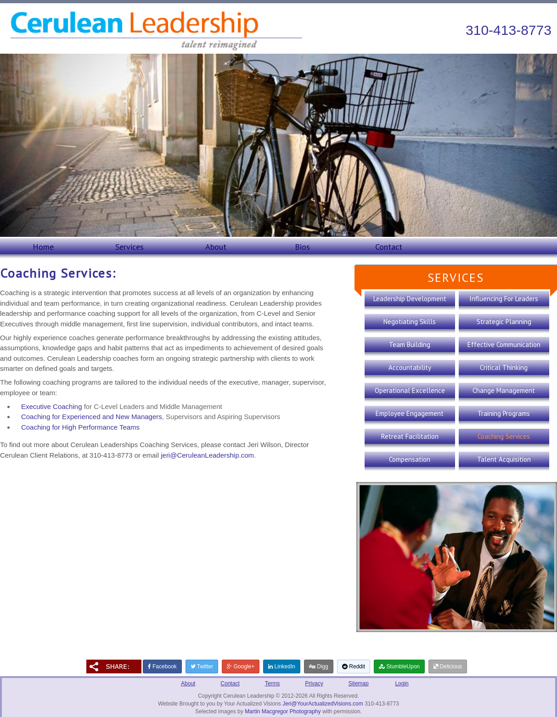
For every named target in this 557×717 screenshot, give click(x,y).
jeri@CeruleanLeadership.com (207, 455)
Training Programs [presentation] (504, 413)
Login (401, 683)
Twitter (202, 666)
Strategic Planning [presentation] (504, 321)
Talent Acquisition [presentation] (504, 459)
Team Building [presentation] (409, 344)
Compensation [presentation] (409, 459)
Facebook (162, 666)
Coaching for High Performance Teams (80, 427)
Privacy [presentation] (314, 683)
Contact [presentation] (388, 246)
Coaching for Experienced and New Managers (91, 416)
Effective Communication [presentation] (503, 344)
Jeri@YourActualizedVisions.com (322, 703)
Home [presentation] (43, 246)
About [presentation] (215, 246)
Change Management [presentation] (504, 390)
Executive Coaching (51, 406)
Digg (318, 666)
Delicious (447, 666)
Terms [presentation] (272, 683)
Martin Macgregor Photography (283, 711)
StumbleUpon (399, 666)
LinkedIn (281, 666)
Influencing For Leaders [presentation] (503, 298)
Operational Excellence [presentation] (410, 390)
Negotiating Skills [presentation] (409, 321)
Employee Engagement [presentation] (410, 413)
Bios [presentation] (302, 246)
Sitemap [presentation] (359, 683)
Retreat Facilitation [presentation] (410, 436)
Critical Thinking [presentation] (504, 367)
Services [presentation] (129, 246)
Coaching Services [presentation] (504, 436)
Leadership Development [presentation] (409, 298)
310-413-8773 (508, 30)
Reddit (353, 666)
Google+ (240, 666)
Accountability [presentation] (409, 367)
